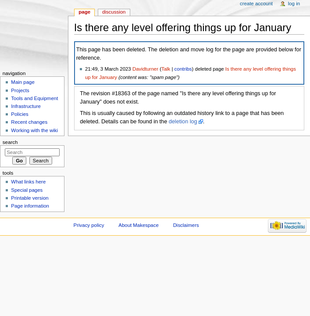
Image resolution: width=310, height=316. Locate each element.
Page (84, 11)
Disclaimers (186, 225)
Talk (165, 69)
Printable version (29, 198)
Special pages (27, 190)
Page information (30, 205)
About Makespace (138, 225)
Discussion (113, 11)
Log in (294, 3)
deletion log (183, 121)
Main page (23, 82)
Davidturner (145, 69)
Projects (20, 90)
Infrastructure (25, 106)
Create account (256, 3)
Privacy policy (89, 225)
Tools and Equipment (34, 98)
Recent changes (29, 122)
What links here (28, 181)
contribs (183, 69)
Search (10, 142)
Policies (19, 114)
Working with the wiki (34, 130)
